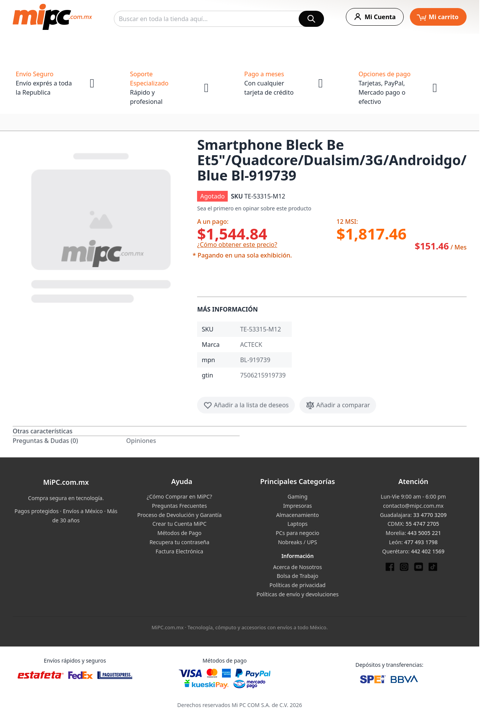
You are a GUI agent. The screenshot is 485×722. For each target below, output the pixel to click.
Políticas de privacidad (298, 585)
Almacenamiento (297, 515)
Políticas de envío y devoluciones (297, 594)
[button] (102, 226)
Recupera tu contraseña (179, 542)
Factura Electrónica (179, 551)
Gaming (297, 496)
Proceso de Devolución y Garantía (179, 515)
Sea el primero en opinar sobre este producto (254, 208)
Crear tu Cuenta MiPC (179, 523)
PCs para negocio (297, 533)
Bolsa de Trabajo (298, 575)
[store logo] (52, 17)
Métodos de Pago (179, 533)
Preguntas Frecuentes (179, 505)
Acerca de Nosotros (297, 567)
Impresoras (297, 505)
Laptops (298, 523)
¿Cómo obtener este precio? (237, 244)
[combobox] (219, 19)
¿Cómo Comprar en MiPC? (179, 496)
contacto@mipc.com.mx (413, 505)
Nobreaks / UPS (297, 542)
